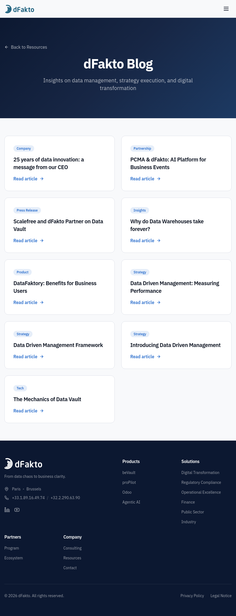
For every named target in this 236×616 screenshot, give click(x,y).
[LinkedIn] (7, 510)
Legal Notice (221, 595)
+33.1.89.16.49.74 (28, 497)
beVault (128, 472)
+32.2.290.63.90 (65, 497)
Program (11, 548)
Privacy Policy (192, 595)
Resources (72, 558)
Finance (188, 502)
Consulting (72, 548)
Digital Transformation (200, 472)
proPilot (129, 482)
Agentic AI (131, 502)
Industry (188, 521)
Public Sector (192, 512)
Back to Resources (25, 47)
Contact (70, 567)
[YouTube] (17, 510)
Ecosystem (13, 558)
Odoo (127, 492)
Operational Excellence (201, 492)
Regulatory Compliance (201, 482)
